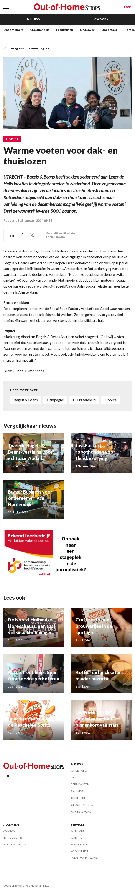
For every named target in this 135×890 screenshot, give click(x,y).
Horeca (129, 29)
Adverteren (79, 844)
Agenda (9, 830)
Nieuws (33, 19)
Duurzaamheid (84, 400)
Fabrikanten (64, 29)
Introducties (13, 837)
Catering (77, 791)
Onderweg (87, 29)
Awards (101, 19)
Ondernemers (13, 29)
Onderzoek (109, 29)
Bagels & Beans (26, 400)
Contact (77, 837)
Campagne (55, 400)
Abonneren (79, 851)
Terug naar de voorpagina (26, 48)
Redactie (10, 220)
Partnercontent (15, 844)
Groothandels (39, 29)
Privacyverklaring (84, 858)
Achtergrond (81, 811)
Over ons (77, 830)
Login (128, 6)
